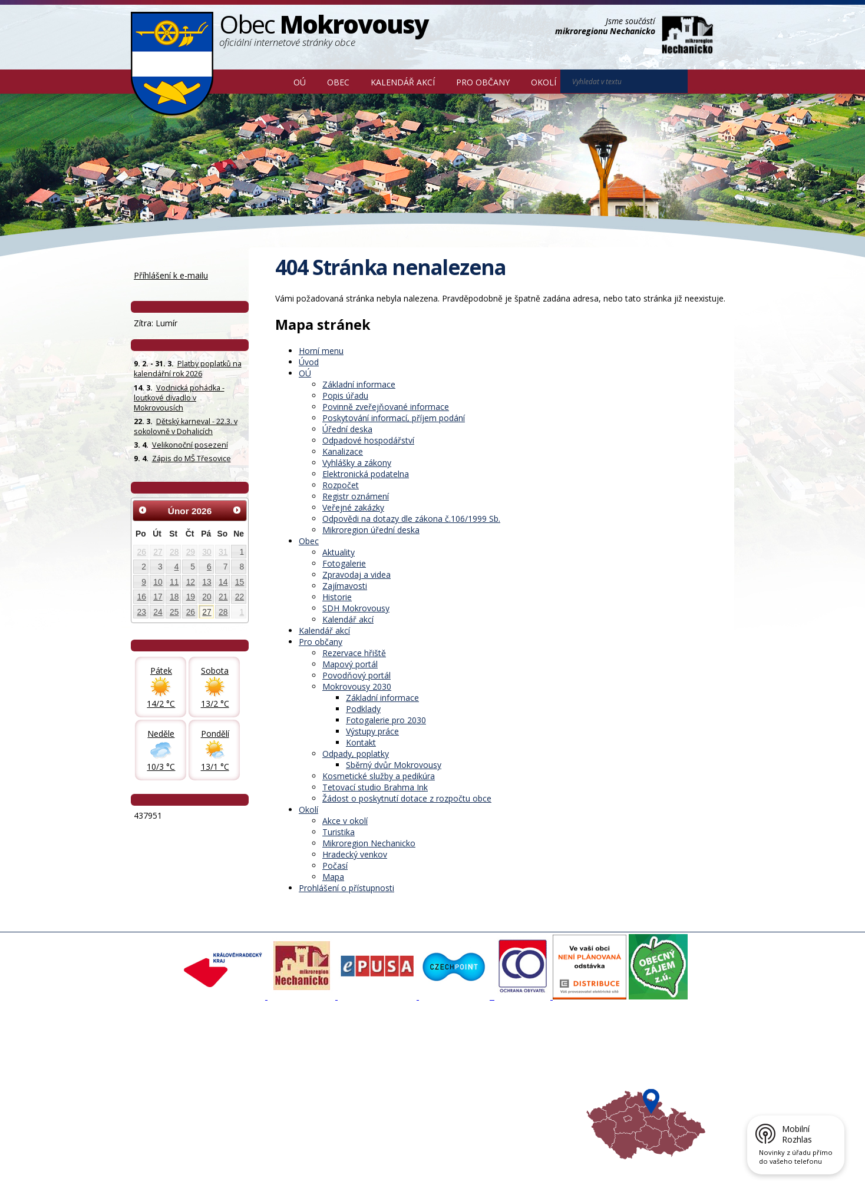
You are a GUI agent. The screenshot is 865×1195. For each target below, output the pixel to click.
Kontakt (361, 742)
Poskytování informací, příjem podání (393, 417)
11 (174, 582)
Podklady (363, 708)
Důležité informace (393, 1086)
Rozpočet (340, 485)
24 (157, 612)
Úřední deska (347, 429)
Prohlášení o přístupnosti (346, 887)
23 (141, 612)
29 (190, 552)
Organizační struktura (175, 1065)
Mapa (333, 876)
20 (206, 596)
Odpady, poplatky (355, 753)
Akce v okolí (345, 820)
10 (157, 582)
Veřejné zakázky (353, 507)
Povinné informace (170, 1075)
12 (190, 582)
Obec (338, 82)
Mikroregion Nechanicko (368, 843)
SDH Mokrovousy (355, 608)
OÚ (299, 82)
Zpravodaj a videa (356, 574)
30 (206, 552)
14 (223, 582)
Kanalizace (342, 451)
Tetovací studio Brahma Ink (375, 787)
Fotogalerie (344, 563)
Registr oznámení (355, 496)
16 (141, 596)
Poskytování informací (176, 1086)
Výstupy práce (372, 731)
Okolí (543, 82)
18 (174, 596)
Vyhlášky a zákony (356, 462)
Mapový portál (350, 664)
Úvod (266, 81)
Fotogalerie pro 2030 (386, 720)
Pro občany (483, 82)
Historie (337, 597)
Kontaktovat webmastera (254, 1167)
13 (206, 582)
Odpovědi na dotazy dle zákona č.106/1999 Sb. (411, 518)
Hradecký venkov (354, 854)
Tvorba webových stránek (224, 1178)
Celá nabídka (160, 1107)
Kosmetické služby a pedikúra (378, 776)
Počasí (335, 865)
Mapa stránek (328, 1167)
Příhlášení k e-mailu (171, 275)
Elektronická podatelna (365, 473)
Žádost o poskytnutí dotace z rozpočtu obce (406, 798)
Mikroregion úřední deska (371, 529)
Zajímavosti (344, 585)
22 (239, 596)
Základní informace (358, 384)
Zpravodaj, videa (279, 1075)
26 (141, 552)
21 (223, 596)
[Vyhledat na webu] (704, 81)
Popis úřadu (345, 395)
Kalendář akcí (403, 82)
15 (239, 582)
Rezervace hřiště (354, 652)
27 (157, 552)
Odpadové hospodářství (368, 440)
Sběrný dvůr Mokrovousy (393, 764)
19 (190, 596)
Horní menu (321, 350)
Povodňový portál (356, 675)
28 (174, 552)
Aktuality (338, 552)
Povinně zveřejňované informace (385, 406)
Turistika (338, 832)
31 (223, 552)
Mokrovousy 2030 (356, 686)
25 (174, 612)
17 (157, 596)
